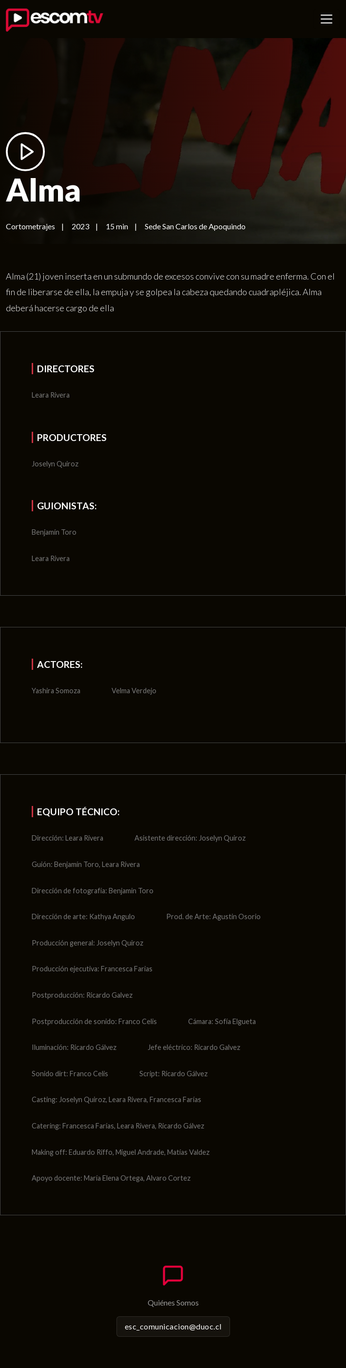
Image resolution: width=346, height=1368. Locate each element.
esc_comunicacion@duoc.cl (173, 1326)
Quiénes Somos (173, 1302)
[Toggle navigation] (326, 19)
